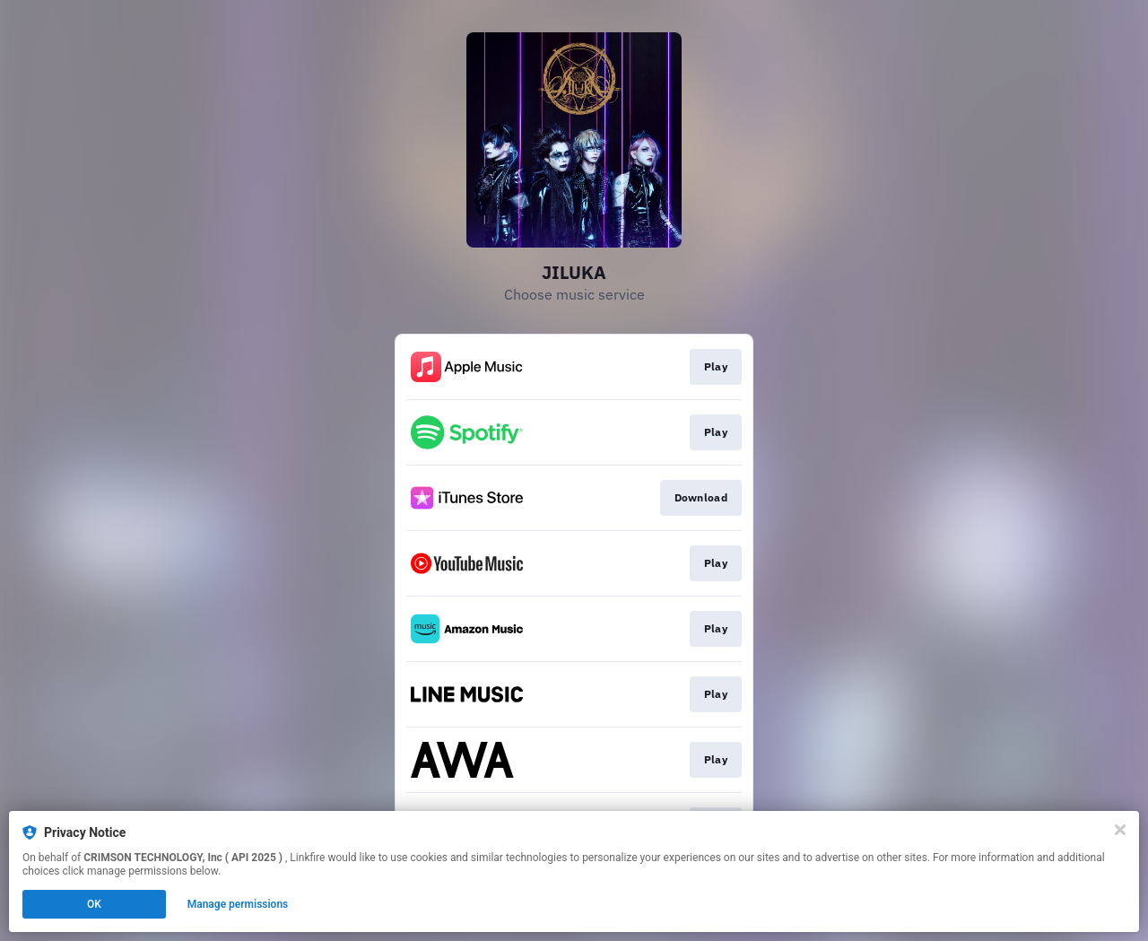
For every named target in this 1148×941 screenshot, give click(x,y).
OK (94, 904)
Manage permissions (238, 904)
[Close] (1120, 829)
